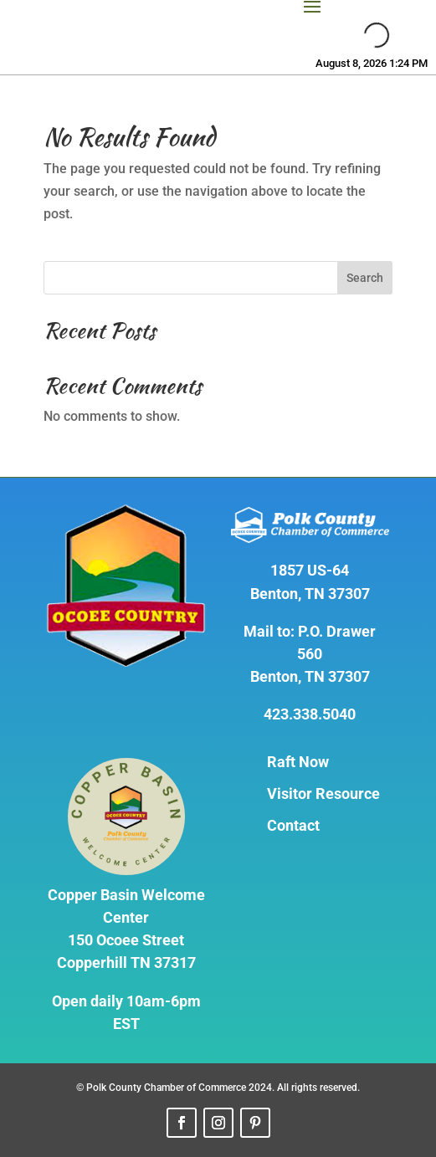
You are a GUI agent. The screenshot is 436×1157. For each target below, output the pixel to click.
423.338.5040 (310, 714)
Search (364, 277)
